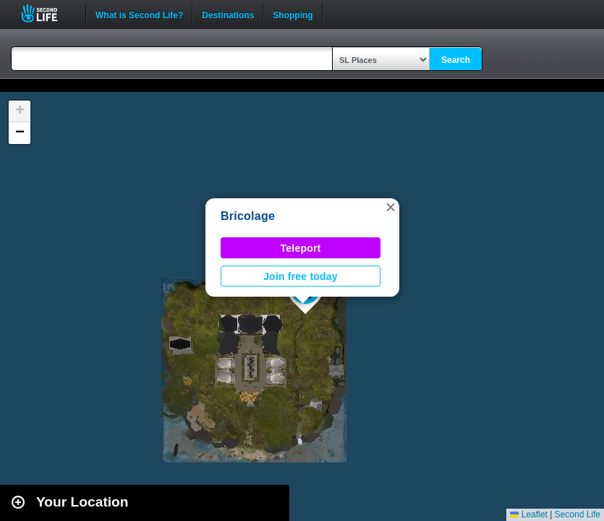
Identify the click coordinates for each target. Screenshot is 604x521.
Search (455, 60)
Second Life (47, 13)
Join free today (300, 276)
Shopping (292, 13)
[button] (390, 207)
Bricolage (248, 216)
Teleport (301, 248)
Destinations (228, 13)
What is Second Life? (139, 13)
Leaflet (528, 514)
